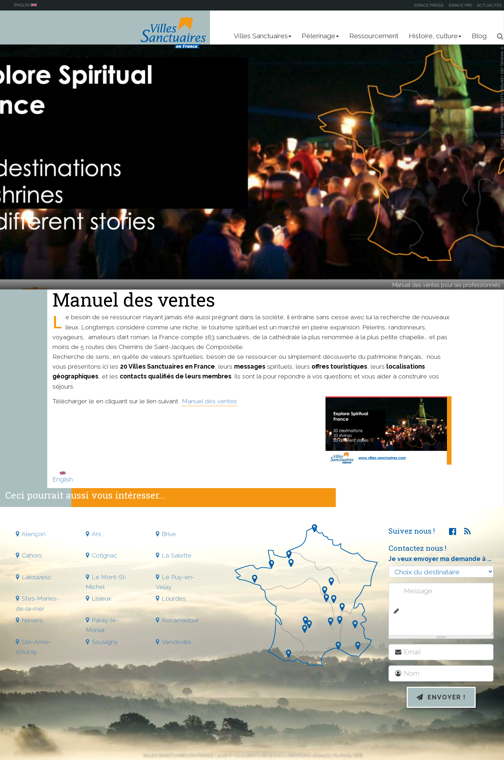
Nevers (32, 620)
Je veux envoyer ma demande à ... (439, 558)
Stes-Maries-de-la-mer (37, 603)
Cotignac (104, 555)
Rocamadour (180, 620)
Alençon (34, 534)
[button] (498, 36)
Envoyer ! (441, 697)
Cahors (32, 555)
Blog (479, 36)
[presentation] (447, 736)
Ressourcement (373, 36)
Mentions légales (308, 754)
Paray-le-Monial (102, 625)
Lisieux (101, 598)
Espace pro (460, 5)
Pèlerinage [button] (320, 36)
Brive (169, 534)
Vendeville (176, 641)
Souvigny (105, 641)
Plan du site (347, 754)
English (62, 477)
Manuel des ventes (209, 401)
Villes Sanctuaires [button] (262, 36)
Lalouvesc (36, 577)
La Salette (176, 555)
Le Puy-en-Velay (175, 581)
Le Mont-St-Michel (106, 581)
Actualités (489, 5)
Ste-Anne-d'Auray (33, 646)
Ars (96, 534)
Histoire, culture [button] (435, 36)
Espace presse (429, 5)
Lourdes (174, 598)
